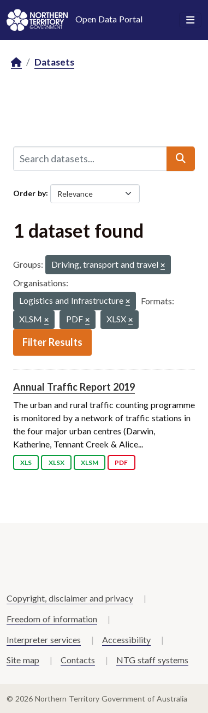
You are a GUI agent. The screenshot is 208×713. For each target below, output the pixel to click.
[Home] (16, 62)
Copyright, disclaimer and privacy (70, 598)
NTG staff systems (152, 660)
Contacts (78, 660)
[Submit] (181, 158)
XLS (26, 462)
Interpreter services (44, 639)
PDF (121, 462)
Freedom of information (52, 619)
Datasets (54, 62)
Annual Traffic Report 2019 (74, 387)
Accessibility (126, 639)
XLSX (56, 462)
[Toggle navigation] (190, 20)
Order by (29, 192)
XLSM (89, 462)
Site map (23, 660)
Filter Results (52, 342)
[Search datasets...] (90, 158)
